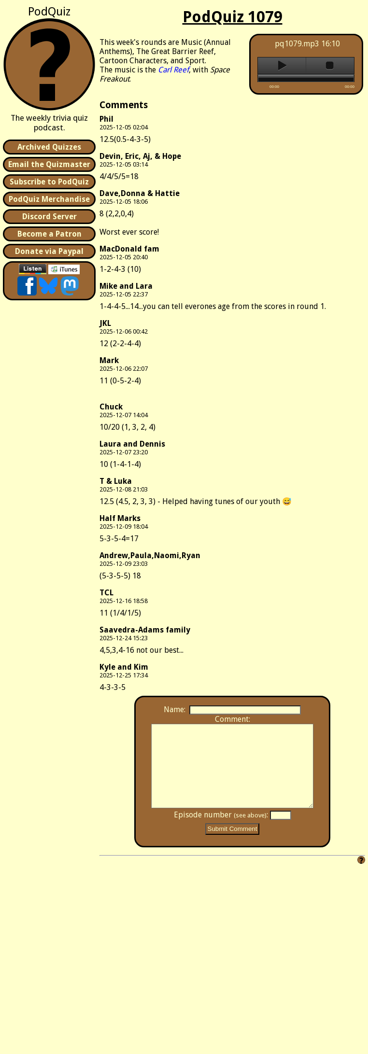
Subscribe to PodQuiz (49, 181)
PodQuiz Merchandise (49, 199)
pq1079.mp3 (297, 43)
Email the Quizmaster (49, 164)
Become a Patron (49, 234)
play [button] (282, 65)
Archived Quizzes (49, 147)
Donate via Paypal (49, 251)
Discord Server (49, 216)
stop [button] (330, 65)
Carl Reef (173, 69)
